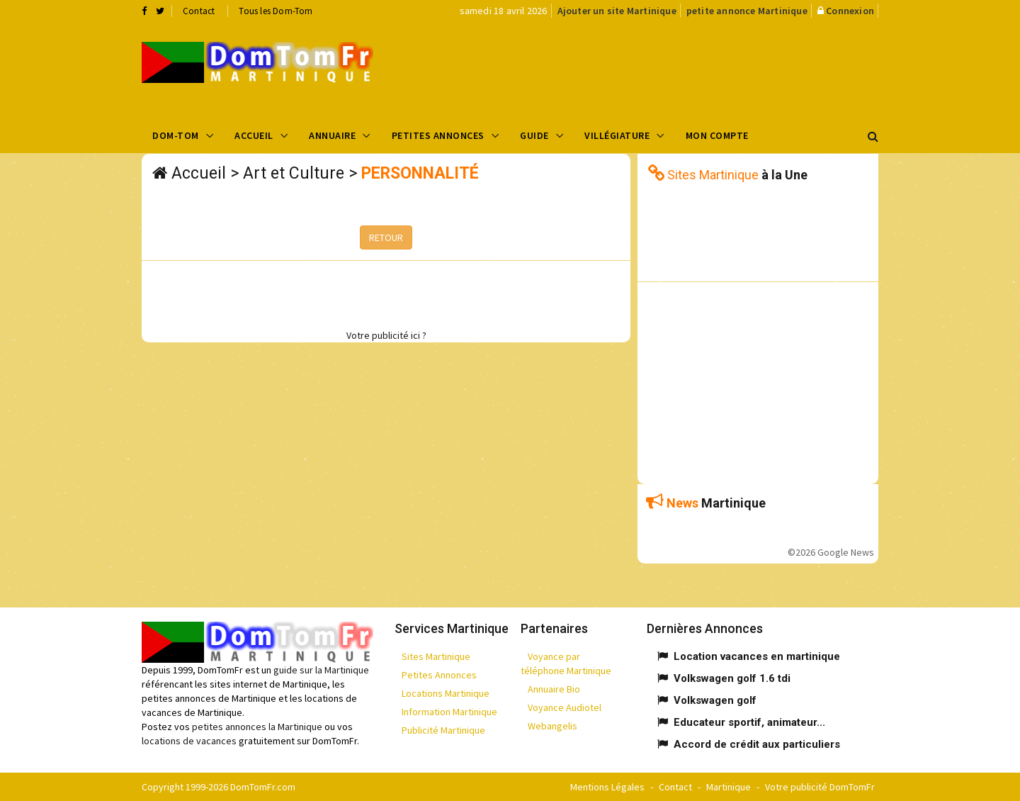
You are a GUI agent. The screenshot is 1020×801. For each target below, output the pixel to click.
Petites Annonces (438, 135)
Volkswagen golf (715, 700)
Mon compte (717, 135)
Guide (534, 135)
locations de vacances (189, 740)
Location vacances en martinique (757, 656)
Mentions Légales (607, 786)
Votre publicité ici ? (386, 335)
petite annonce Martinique (747, 10)
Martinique (728, 786)
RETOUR (386, 237)
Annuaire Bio (554, 689)
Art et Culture (293, 173)
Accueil (253, 135)
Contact (199, 11)
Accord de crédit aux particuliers (757, 744)
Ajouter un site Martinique (616, 10)
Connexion (850, 10)
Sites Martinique (436, 656)
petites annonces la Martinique (257, 726)
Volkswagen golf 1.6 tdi (732, 678)
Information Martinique (449, 711)
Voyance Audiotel (564, 707)
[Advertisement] (652, 68)
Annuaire (332, 135)
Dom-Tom (175, 135)
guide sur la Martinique (321, 669)
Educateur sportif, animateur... (749, 722)
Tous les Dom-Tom (275, 11)
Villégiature (617, 135)
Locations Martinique (445, 693)
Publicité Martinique (443, 730)
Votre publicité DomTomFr (820, 786)
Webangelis (552, 725)
